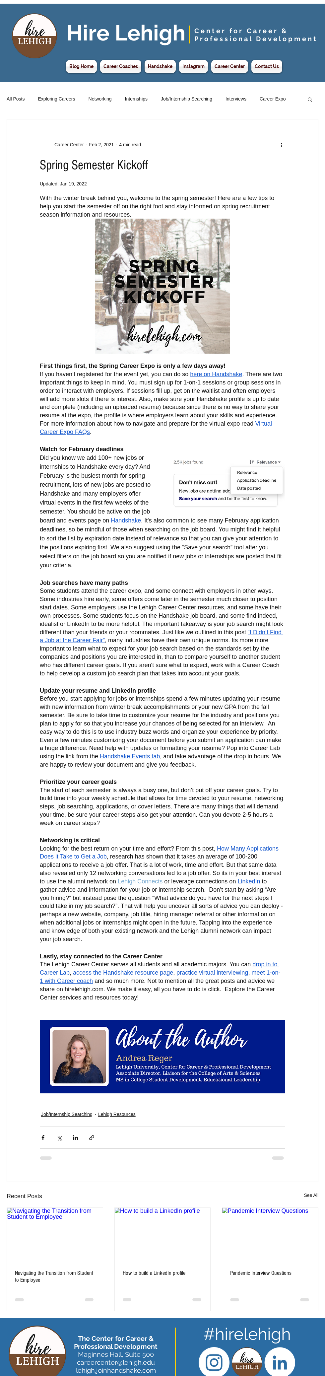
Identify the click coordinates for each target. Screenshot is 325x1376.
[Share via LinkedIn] (75, 1138)
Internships (136, 99)
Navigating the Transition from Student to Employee (54, 1276)
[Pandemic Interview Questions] (270, 1235)
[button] (310, 99)
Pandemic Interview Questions (261, 1273)
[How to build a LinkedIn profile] (163, 1235)
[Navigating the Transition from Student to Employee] (55, 1235)
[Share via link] (92, 1138)
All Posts (16, 99)
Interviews (236, 99)
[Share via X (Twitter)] (59, 1138)
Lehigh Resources (117, 1114)
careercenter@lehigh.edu (116, 1362)
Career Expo (273, 99)
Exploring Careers (56, 99)
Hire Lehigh (126, 32)
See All (311, 1195)
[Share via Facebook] (43, 1138)
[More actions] (281, 145)
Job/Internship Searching (186, 99)
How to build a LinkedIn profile (154, 1273)
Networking (100, 99)
